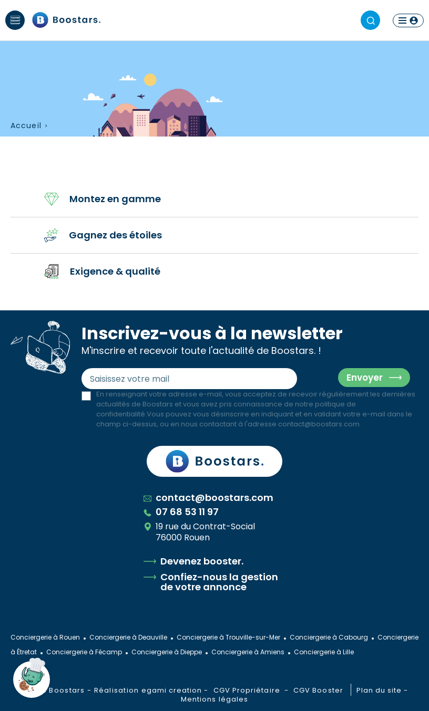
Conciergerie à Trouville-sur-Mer (228, 637)
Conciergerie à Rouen (45, 637)
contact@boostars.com (319, 424)
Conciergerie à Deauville (128, 637)
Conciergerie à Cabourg (329, 637)
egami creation (171, 690)
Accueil (26, 126)
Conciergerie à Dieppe (166, 651)
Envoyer (364, 377)
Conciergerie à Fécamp (84, 651)
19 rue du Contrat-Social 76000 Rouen (199, 532)
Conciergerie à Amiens (247, 651)
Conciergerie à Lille (324, 651)
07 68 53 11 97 (181, 512)
